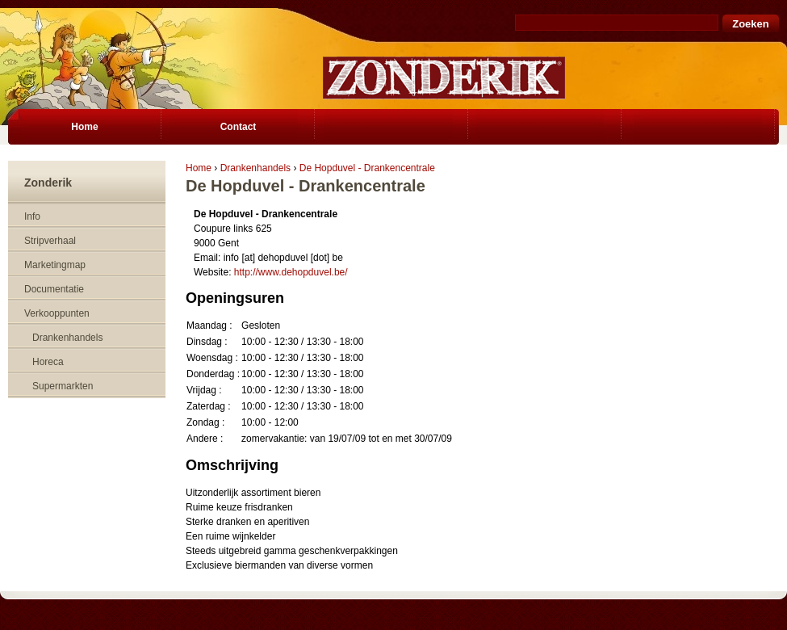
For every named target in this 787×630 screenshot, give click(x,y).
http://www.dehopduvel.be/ (291, 272)
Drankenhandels (255, 168)
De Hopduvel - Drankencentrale (367, 168)
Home (198, 168)
